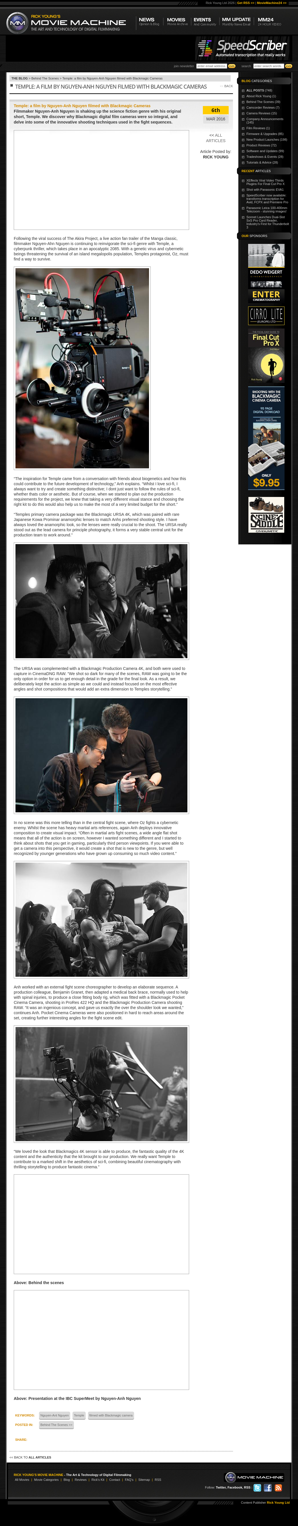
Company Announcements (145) (264, 120)
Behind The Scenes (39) (263, 102)
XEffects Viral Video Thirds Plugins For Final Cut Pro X (265, 182)
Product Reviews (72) (261, 145)
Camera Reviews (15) (261, 113)
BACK (228, 86)
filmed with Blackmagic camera (111, 1415)
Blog (67, 1479)
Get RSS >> (245, 3)
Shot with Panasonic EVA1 (265, 189)
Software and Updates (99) (265, 151)
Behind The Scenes (45, 78)
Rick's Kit (97, 1479)
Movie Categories (46, 1479)
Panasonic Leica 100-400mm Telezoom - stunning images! (266, 209)
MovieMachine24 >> (272, 3)
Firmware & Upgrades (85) (265, 134)
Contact (114, 1479)
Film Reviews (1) (258, 128)
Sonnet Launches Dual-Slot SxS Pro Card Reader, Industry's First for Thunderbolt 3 (267, 222)
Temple (79, 1415)
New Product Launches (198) (266, 139)
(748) (259, 90)
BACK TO (32, 1457)
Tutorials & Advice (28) (262, 162)
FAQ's (129, 1479)
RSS (158, 1479)
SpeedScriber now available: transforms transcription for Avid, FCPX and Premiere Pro (267, 199)
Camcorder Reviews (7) (263, 107)
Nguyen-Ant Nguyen (54, 1415)
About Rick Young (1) (261, 96)
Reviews (81, 1479)
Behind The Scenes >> (56, 1424)
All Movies (22, 1479)
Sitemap (144, 1479)
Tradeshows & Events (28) (264, 156)
